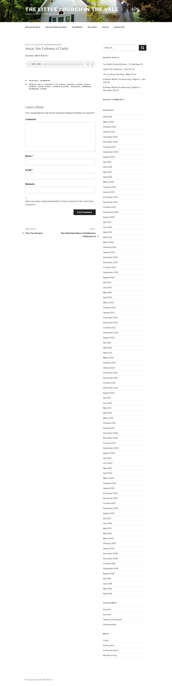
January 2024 (109, 252)
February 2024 (109, 247)
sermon (86, 87)
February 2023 (109, 307)
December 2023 (110, 257)
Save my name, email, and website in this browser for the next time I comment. (59, 203)
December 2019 (110, 493)
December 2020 (110, 433)
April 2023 (107, 297)
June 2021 (107, 403)
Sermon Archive (32, 27)
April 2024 (107, 237)
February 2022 (109, 363)
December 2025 (110, 137)
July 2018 (107, 578)
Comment (30, 119)
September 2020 (111, 448)
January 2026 (109, 132)
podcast (34, 81)
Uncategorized (109, 624)
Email (29, 170)
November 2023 (110, 262)
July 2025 (107, 162)
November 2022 (110, 322)
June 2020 (107, 463)
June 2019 (107, 523)
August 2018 (108, 573)
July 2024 (107, 222)
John (40, 87)
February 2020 (109, 483)
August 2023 (109, 277)
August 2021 (108, 393)
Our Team (92, 27)
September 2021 (110, 388)
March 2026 (108, 122)
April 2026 (107, 117)
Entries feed (108, 645)
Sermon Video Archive (56, 27)
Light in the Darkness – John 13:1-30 (119, 69)
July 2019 (107, 518)
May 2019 (107, 528)
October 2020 (109, 443)
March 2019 (108, 538)
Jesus (79, 84)
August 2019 (108, 513)
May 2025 (107, 172)
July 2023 (107, 282)
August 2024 (109, 217)
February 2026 (109, 127)
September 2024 (110, 212)
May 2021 (107, 408)
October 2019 (109, 503)
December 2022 (110, 317)
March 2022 (108, 358)
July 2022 (107, 343)
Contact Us (119, 27)
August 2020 (109, 453)
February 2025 (109, 187)
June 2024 (107, 227)
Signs (43, 89)
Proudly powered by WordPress (38, 679)
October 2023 (109, 267)
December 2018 (110, 553)
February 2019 (109, 543)
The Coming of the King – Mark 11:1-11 (119, 74)
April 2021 (107, 413)
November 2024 (110, 202)
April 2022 (107, 353)
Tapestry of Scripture (112, 619)
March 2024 (108, 242)
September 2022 (110, 332)
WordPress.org (110, 655)
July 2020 (107, 458)
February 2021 (109, 423)
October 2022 (109, 327)
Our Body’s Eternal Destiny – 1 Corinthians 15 (123, 64)
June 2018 (107, 583)
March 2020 (108, 478)
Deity (41, 84)
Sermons (45, 81)
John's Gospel (61, 87)
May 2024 (107, 232)
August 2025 (109, 157)
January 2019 (108, 548)
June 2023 (107, 287)
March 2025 (108, 182)
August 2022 (109, 337)
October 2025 (109, 147)
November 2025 (110, 142)
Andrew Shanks (53, 45)
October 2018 (109, 563)
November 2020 (110, 438)
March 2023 (108, 302)
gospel (71, 84)
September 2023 (110, 272)
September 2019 (110, 508)
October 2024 (109, 207)
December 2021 (110, 373)
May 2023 (107, 292)
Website (30, 184)
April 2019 (107, 533)
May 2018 (107, 588)
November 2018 (110, 558)
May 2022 (107, 347)
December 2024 (110, 197)
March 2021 (108, 418)
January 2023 (109, 312)
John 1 (48, 87)
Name (29, 156)
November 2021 (110, 378)
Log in (106, 640)
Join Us (105, 27)
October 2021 (109, 383)
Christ (33, 84)
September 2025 (110, 152)
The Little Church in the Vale (72, 9)
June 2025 (107, 167)
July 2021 (107, 398)
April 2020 (107, 473)
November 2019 (110, 498)
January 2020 (109, 488)
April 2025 (107, 177)
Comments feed (110, 650)
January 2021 (108, 428)
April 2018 (107, 593)
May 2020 (107, 468)
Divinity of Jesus (55, 84)
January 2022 (109, 368)
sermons (34, 89)
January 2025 (109, 192)
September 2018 (110, 568)
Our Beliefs (77, 27)
